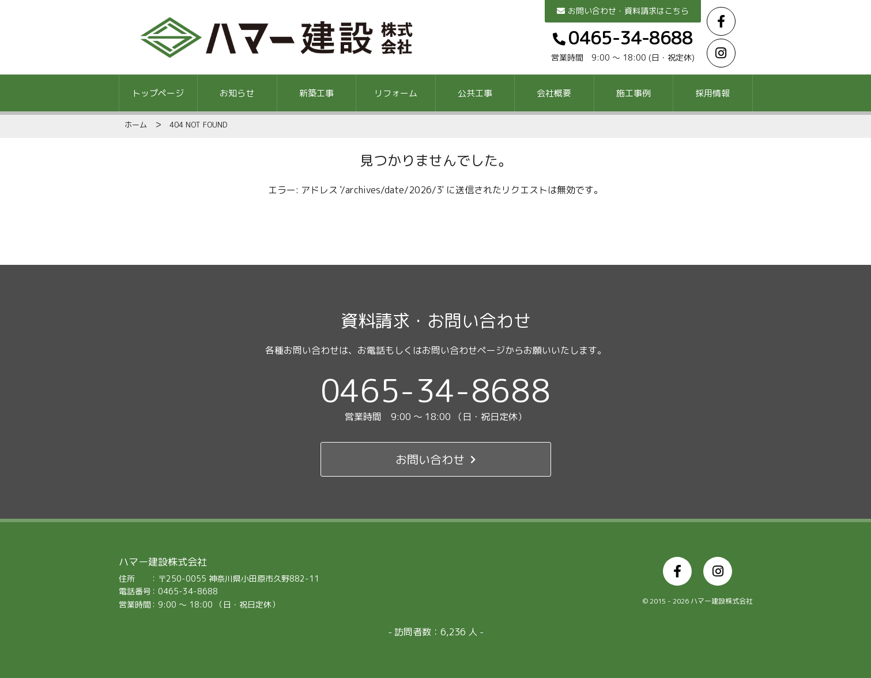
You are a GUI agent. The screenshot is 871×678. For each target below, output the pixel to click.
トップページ (158, 93)
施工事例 (633, 93)
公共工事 (475, 93)
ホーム (136, 124)
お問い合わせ (435, 459)
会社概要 (554, 93)
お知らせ (237, 93)
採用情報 (712, 93)
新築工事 (316, 93)
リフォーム (395, 93)
